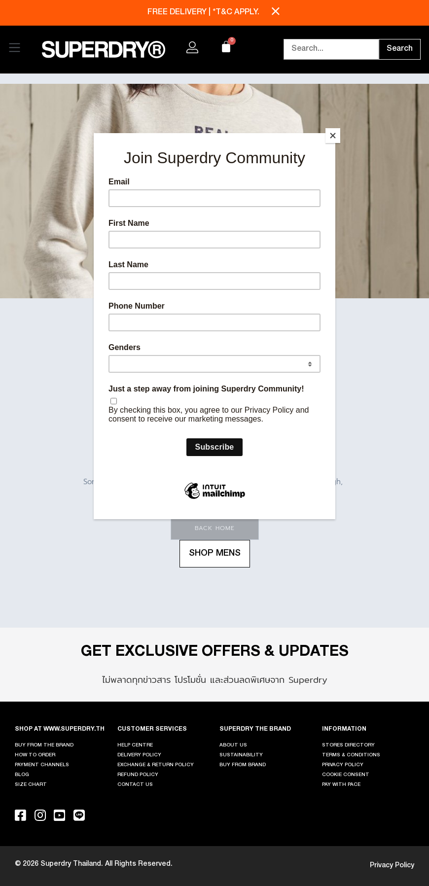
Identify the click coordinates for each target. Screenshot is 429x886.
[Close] (332, 135)
